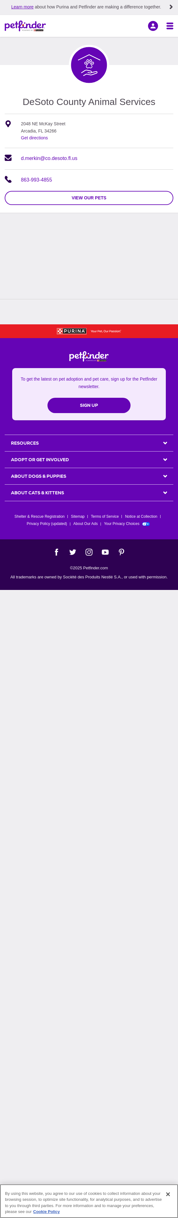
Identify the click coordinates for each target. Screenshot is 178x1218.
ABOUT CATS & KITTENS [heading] (37, 493)
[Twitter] (72, 552)
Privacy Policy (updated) (47, 524)
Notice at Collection (141, 516)
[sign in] (153, 26)
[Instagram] (89, 552)
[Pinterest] (121, 552)
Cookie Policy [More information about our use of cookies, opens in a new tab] (46, 1211)
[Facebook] (56, 552)
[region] (89, 1201)
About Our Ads (85, 524)
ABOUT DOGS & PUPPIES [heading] (38, 476)
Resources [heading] (25, 443)
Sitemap (78, 516)
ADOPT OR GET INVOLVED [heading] (40, 459)
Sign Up (89, 405)
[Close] (168, 1194)
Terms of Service (105, 516)
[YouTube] (105, 552)
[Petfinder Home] (25, 26)
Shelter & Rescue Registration (39, 516)
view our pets (89, 197)
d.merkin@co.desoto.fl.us (49, 158)
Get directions (34, 137)
